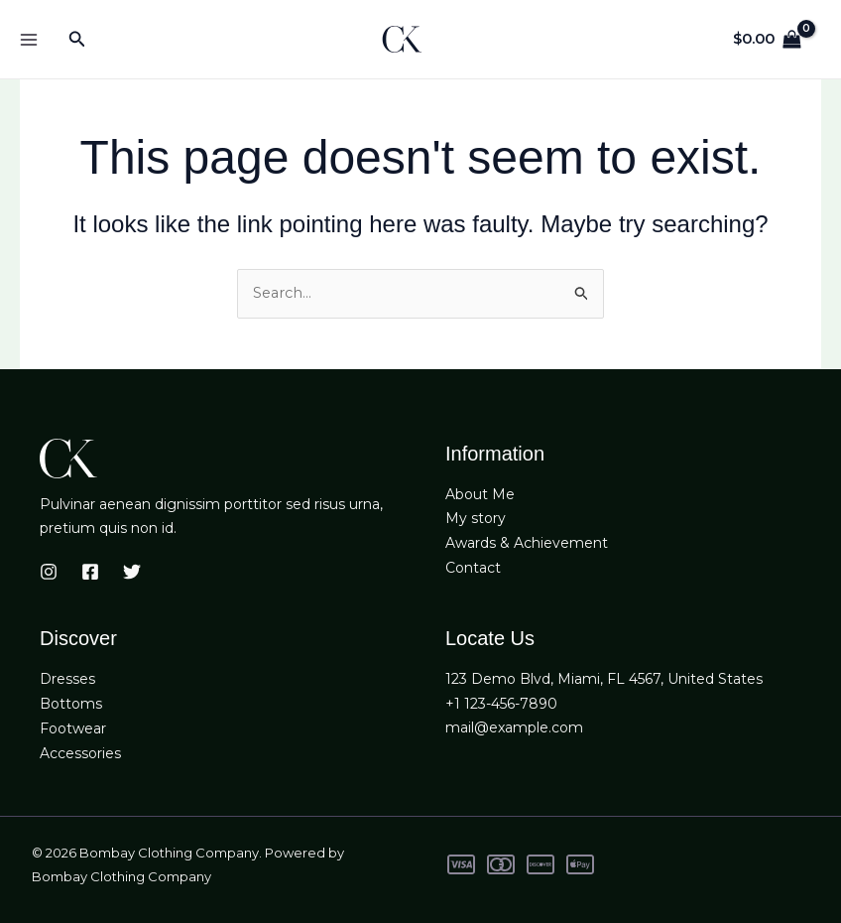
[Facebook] (90, 573)
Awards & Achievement (526, 544)
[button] (77, 40)
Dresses (67, 680)
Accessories (80, 753)
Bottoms (71, 704)
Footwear (73, 728)
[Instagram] (49, 573)
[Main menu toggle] (28, 39)
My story (475, 519)
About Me (480, 494)
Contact (473, 569)
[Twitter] (132, 573)
